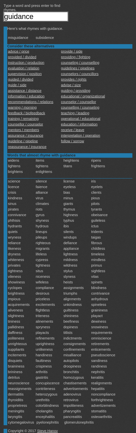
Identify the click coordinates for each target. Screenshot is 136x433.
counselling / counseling (80, 107)
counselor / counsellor (78, 102)
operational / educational (80, 119)
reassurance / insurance (27, 147)
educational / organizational (83, 96)
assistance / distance (25, 91)
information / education (26, 96)
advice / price (18, 51)
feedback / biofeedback (26, 113)
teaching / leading (75, 113)
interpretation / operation (80, 135)
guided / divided (20, 79)
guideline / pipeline (23, 141)
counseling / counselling (80, 63)
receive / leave (72, 130)
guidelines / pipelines (78, 68)
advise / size (71, 85)
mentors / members (23, 130)
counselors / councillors (80, 74)
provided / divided (22, 57)
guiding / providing (75, 91)
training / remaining (23, 119)
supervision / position (25, 74)
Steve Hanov (47, 431)
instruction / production (26, 63)
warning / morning (22, 107)
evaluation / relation (23, 68)
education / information (79, 124)
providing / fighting (75, 57)
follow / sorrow (72, 141)
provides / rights (74, 79)
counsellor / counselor (25, 124)
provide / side (72, 51)
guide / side (17, 85)
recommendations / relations (30, 102)
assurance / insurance (25, 135)
